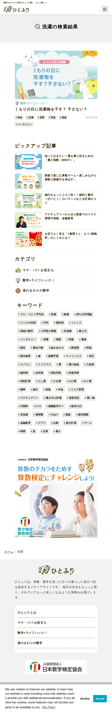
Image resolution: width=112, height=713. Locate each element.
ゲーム (88, 422)
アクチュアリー (29, 397)
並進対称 (74, 372)
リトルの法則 (28, 322)
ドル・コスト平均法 (32, 314)
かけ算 (72, 381)
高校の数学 (26, 331)
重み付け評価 (54, 397)
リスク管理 (77, 389)
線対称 (24, 372)
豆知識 (67, 331)
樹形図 (75, 347)
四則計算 (25, 381)
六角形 (90, 364)
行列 (45, 322)
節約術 (60, 322)
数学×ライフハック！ (32, 633)
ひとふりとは (27, 612)
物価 (66, 314)
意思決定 (74, 397)
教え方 (83, 331)
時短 (89, 347)
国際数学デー (56, 406)
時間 (23, 431)
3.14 (38, 406)
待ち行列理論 (84, 314)
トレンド (76, 322)
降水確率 (25, 356)
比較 (55, 422)
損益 (68, 414)
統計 (35, 389)
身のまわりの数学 (30, 643)
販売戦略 (83, 414)
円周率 (24, 406)
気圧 (91, 356)
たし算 (42, 381)
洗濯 (45, 339)
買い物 (91, 397)
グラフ (42, 422)
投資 (53, 314)
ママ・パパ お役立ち (32, 622)
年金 (60, 389)
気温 (71, 339)
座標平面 (53, 356)
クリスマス (44, 364)
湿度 (58, 339)
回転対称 (56, 372)
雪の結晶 (74, 364)
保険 (48, 389)
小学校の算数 (48, 331)
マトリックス (74, 356)
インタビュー (28, 339)
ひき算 (57, 381)
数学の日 (76, 406)
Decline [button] (84, 698)
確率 (23, 389)
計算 (45, 431)
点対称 (39, 372)
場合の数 (38, 347)
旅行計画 (71, 422)
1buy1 (54, 414)
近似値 (24, 414)
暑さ (58, 431)
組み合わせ (57, 347)
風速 (83, 339)
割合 (23, 347)
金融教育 (25, 422)
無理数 (39, 414)
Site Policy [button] (49, 707)
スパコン (25, 364)
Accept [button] (100, 698)
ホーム (8, 552)
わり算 (88, 381)
